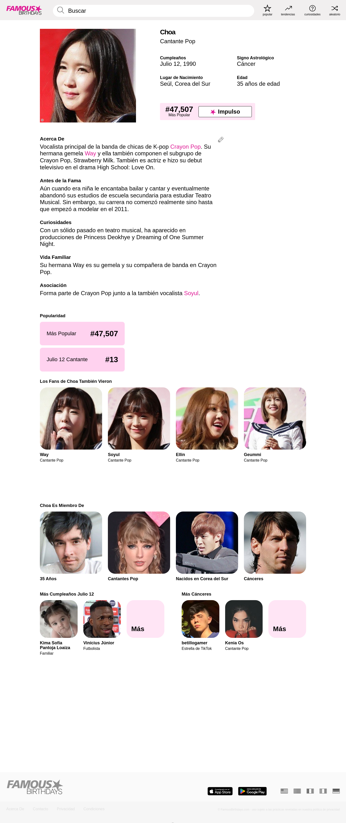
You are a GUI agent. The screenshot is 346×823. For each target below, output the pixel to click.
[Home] (88, 787)
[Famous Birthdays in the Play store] (252, 791)
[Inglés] (284, 791)
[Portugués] (297, 791)
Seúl (166, 83)
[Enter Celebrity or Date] (153, 11)
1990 (189, 64)
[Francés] (310, 791)
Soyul (191, 293)
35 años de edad (258, 83)
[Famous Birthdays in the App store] (220, 791)
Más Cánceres (196, 594)
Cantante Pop (177, 41)
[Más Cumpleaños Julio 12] (145, 619)
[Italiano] (323, 791)
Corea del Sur (192, 83)
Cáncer (246, 64)
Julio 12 (170, 64)
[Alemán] (336, 791)
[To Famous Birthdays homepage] (24, 10)
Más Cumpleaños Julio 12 (67, 594)
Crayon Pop (185, 146)
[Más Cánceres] (287, 619)
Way (90, 153)
